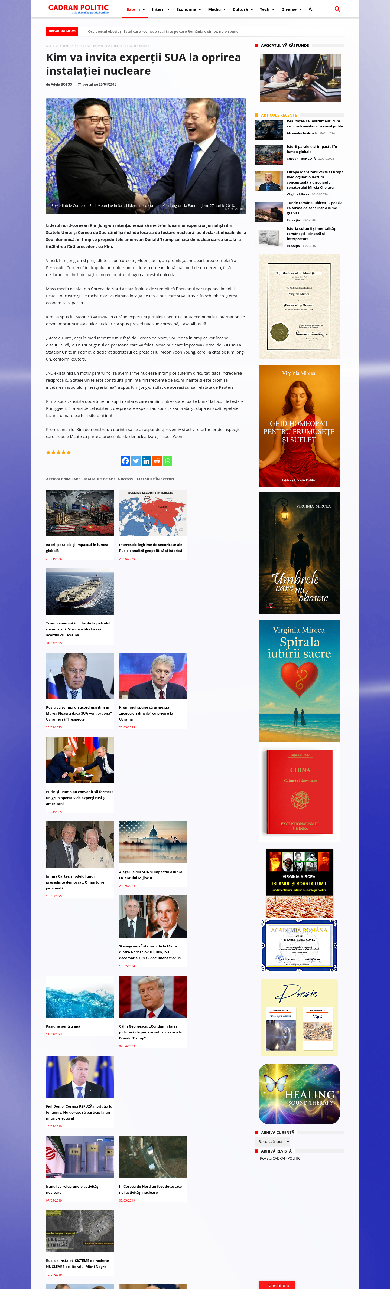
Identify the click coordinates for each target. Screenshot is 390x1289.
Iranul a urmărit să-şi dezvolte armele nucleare (72, 1159)
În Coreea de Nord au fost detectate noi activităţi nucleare (146, 861)
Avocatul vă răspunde (285, 45)
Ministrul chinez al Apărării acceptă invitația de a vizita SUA (214, 1088)
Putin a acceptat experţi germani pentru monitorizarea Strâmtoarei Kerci (76, 936)
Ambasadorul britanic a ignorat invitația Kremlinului (210, 1230)
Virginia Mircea (298, 194)
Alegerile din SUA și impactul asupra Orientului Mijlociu (140, 703)
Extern (64, 46)
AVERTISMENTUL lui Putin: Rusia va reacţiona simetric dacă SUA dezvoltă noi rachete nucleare (145, 936)
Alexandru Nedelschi (302, 133)
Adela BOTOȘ (61, 84)
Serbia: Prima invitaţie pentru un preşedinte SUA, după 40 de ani (143, 1088)
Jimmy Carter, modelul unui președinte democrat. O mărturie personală (75, 710)
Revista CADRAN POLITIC (280, 1158)
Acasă (50, 46)
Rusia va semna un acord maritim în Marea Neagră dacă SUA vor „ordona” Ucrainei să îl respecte (75, 628)
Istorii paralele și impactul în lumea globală (77, 544)
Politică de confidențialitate (122, 1284)
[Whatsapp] (167, 461)
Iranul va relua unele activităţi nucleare (72, 861)
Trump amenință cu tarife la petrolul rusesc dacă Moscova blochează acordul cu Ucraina (209, 547)
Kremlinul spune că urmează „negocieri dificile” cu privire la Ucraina (141, 628)
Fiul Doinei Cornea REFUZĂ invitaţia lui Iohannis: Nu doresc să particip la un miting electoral (214, 787)
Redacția (293, 220)
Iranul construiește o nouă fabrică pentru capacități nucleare (76, 1088)
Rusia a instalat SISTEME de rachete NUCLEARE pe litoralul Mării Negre (214, 861)
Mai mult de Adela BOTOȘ (108, 479)
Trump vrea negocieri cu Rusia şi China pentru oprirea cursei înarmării (211, 936)
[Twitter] (136, 461)
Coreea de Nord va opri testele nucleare (210, 1159)
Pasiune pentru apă (63, 781)
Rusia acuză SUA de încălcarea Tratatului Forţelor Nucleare (141, 1010)
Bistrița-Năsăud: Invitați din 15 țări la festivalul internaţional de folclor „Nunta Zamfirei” (214, 1013)
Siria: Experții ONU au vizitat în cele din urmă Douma (146, 1159)
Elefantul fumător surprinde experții (139, 1230)
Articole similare (63, 479)
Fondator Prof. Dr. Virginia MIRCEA (193, 1284)
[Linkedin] (146, 461)
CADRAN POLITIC (82, 1284)
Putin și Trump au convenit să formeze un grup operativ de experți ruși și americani (209, 628)
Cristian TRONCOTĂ (301, 158)
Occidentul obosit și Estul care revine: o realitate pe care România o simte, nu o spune (163, 31)
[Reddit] (157, 461)
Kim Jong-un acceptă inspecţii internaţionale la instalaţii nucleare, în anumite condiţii (72, 1013)
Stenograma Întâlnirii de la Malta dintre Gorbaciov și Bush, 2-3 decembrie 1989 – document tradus (214, 706)
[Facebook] (125, 461)
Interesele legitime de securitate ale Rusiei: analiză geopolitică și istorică (143, 547)
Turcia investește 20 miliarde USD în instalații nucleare (77, 1230)
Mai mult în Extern (155, 479)
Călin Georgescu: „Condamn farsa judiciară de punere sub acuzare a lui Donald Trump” (144, 787)
